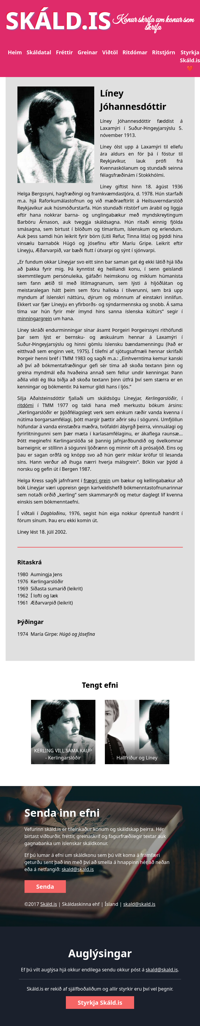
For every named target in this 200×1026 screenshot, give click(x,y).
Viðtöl (110, 52)
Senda (45, 887)
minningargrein (34, 318)
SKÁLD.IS (58, 20)
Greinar (87, 52)
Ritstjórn (163, 52)
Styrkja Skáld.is (100, 1003)
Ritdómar (135, 52)
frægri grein (97, 480)
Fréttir (64, 52)
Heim (15, 52)
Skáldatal (39, 52)
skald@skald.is (78, 869)
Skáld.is (48, 904)
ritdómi (25, 405)
